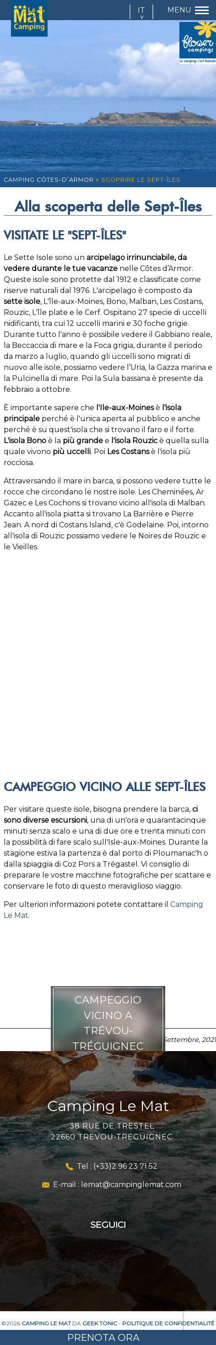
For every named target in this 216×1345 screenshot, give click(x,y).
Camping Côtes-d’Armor (49, 179)
